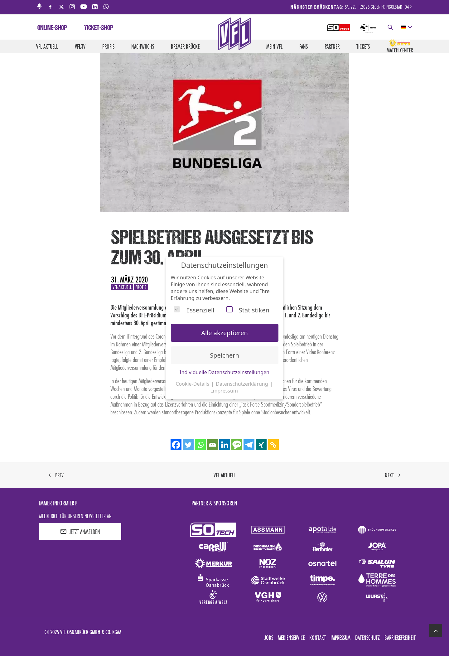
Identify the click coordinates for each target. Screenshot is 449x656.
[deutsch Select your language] (406, 27)
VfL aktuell (47, 46)
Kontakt (317, 637)
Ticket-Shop (98, 28)
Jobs (268, 637)
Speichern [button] (224, 355)
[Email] (212, 444)
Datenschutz (367, 637)
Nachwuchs (142, 46)
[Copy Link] (273, 444)
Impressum (340, 637)
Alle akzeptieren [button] (224, 333)
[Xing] (261, 444)
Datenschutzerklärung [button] (242, 383)
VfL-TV (80, 46)
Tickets (363, 46)
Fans (303, 46)
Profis (108, 46)
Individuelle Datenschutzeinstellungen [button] (224, 372)
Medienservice (291, 637)
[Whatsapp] (200, 444)
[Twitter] (188, 444)
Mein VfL (274, 46)
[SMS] (236, 444)
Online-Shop (52, 28)
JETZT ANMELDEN (80, 532)
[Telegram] (249, 444)
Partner (332, 46)
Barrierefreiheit (400, 637)
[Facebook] (176, 444)
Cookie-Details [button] (193, 383)
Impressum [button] (224, 390)
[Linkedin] (224, 444)
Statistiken (247, 310)
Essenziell (194, 310)
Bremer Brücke (185, 46)
